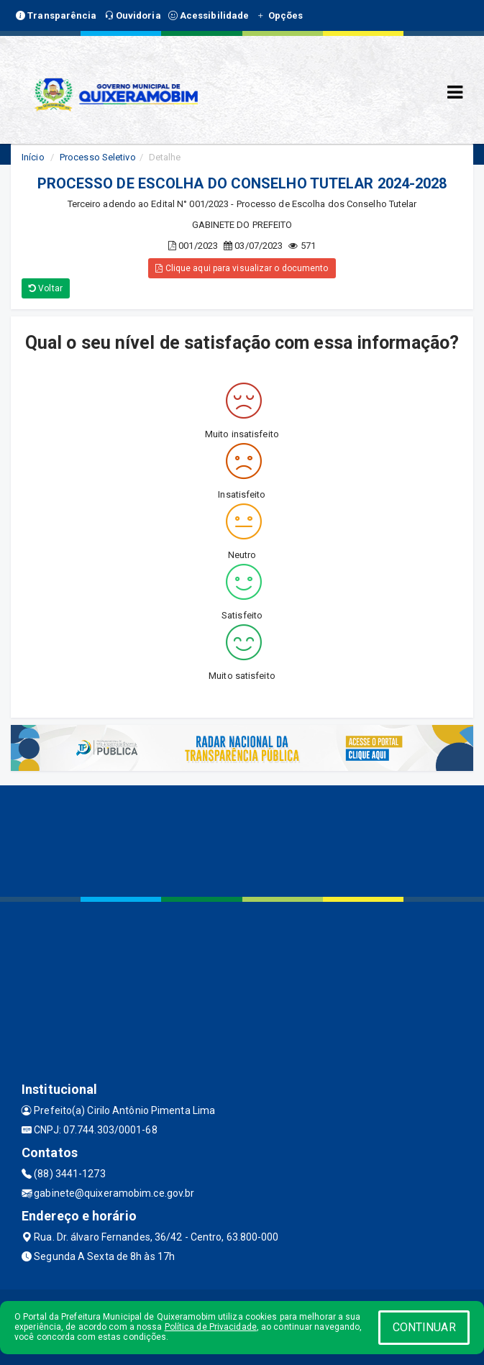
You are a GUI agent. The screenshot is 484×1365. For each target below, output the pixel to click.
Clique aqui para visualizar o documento (241, 268)
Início (33, 157)
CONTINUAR (424, 1327)
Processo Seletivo (98, 157)
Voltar (46, 288)
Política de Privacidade (211, 1327)
